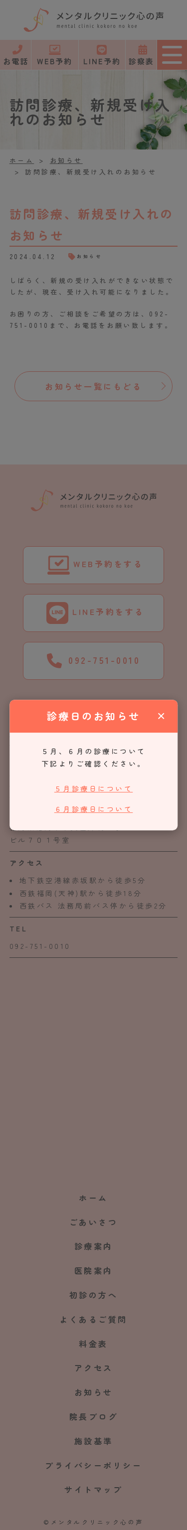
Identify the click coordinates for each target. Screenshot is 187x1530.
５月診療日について (93, 789)
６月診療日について (93, 809)
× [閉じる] (161, 716)
